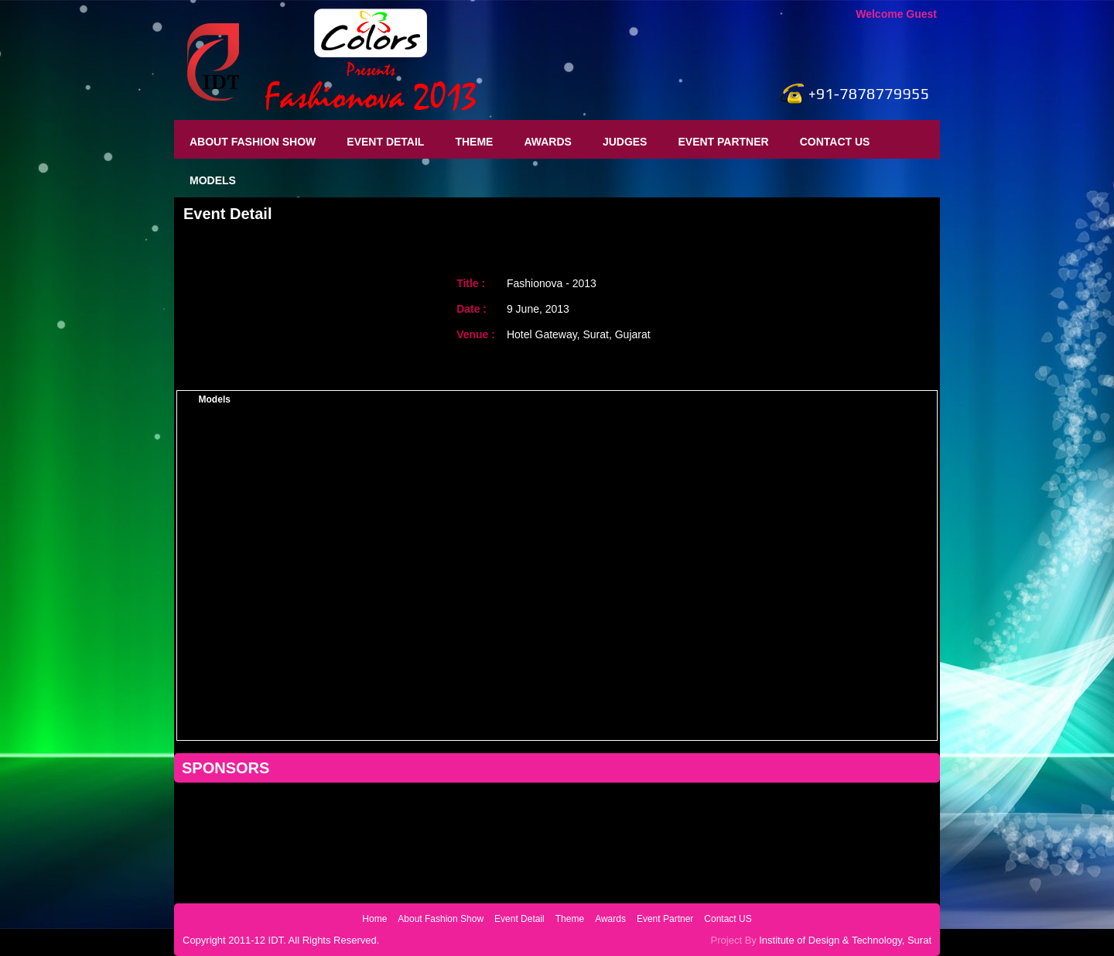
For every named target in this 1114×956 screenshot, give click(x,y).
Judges (625, 141)
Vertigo (824, 399)
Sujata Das (214, 463)
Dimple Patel (214, 590)
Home (374, 918)
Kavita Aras (214, 717)
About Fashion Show (253, 141)
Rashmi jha (215, 558)
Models (213, 180)
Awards (547, 141)
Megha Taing (215, 653)
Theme (474, 141)
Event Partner (723, 141)
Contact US (835, 141)
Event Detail (385, 141)
